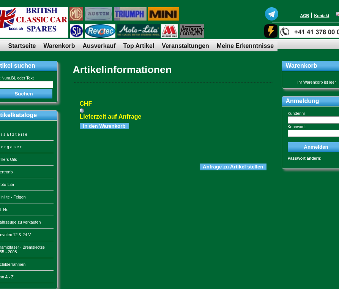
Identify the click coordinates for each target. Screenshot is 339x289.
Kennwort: (297, 126)
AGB (304, 15)
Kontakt (322, 15)
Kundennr (296, 113)
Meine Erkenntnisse (245, 46)
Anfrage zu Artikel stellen (233, 167)
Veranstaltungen (185, 46)
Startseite (22, 46)
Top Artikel (139, 46)
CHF (86, 103)
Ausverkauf (98, 46)
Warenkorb (59, 46)
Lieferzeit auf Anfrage (111, 116)
